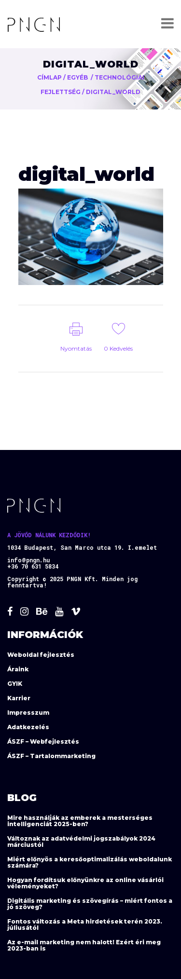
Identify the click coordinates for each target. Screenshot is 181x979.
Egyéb (77, 77)
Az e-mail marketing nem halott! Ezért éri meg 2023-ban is (84, 945)
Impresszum (28, 712)
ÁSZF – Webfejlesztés (43, 741)
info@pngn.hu (28, 560)
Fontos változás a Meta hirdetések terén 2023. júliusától (84, 924)
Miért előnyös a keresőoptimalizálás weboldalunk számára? (89, 862)
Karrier (18, 698)
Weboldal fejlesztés (40, 655)
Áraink (17, 669)
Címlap (49, 77)
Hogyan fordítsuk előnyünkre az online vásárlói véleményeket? (85, 883)
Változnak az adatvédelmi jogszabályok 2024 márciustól (81, 841)
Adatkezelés (28, 727)
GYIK (14, 683)
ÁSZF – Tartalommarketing (51, 756)
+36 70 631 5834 (32, 566)
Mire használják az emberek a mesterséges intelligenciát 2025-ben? (80, 821)
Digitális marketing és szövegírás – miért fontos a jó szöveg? (89, 903)
